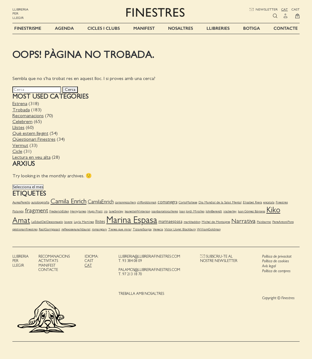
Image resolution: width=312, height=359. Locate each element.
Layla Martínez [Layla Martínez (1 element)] (84, 222)
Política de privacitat (277, 257)
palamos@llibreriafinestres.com (149, 270)
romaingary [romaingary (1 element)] (99, 229)
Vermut (20, 145)
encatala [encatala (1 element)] (268, 202)
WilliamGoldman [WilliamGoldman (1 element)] (209, 229)
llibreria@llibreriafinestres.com (149, 256)
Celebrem (22, 121)
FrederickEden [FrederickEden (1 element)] (59, 211)
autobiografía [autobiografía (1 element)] (40, 202)
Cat (284, 9)
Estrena (19, 103)
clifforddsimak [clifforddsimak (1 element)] (146, 202)
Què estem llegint (30, 133)
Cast (296, 9)
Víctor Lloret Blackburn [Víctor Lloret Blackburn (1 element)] (180, 229)
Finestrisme (27, 28)
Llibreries (218, 28)
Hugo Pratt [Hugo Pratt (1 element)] (95, 211)
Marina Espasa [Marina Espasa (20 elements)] (131, 220)
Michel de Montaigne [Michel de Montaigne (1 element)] (216, 222)
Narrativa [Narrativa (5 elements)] (243, 221)
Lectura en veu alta (31, 157)
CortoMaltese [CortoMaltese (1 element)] (188, 202)
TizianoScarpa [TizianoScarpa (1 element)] (142, 229)
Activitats (48, 261)
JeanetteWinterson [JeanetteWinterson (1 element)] (137, 211)
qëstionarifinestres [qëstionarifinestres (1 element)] (25, 229)
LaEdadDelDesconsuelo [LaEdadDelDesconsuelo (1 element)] (47, 222)
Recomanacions (28, 115)
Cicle (17, 151)
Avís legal (269, 266)
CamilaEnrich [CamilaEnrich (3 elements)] (101, 201)
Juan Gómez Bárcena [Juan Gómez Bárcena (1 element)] (251, 211)
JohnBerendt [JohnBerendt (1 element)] (214, 211)
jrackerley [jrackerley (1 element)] (230, 211)
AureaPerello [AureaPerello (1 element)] (21, 202)
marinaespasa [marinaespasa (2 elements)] (170, 221)
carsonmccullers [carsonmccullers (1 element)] (125, 202)
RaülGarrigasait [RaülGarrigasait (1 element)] (49, 229)
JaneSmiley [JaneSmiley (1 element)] (116, 211)
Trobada (21, 109)
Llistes (18, 127)
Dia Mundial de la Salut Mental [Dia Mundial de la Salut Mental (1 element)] (220, 202)
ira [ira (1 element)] (106, 211)
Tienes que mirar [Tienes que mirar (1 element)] (119, 229)
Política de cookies (275, 261)
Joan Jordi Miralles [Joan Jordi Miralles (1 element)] (191, 211)
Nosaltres (180, 28)
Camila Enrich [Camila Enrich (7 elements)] (69, 201)
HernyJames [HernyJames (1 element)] (78, 211)
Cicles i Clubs (103, 28)
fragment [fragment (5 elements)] (36, 210)
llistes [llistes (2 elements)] (100, 221)
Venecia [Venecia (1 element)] (158, 229)
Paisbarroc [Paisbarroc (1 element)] (264, 222)
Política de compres (276, 271)
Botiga (251, 28)
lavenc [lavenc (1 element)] (68, 222)
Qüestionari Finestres (34, 139)
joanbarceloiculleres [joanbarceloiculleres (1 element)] (164, 211)
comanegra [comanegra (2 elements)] (167, 202)
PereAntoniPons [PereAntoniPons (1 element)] (283, 222)
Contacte (286, 28)
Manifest (144, 28)
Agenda (64, 28)
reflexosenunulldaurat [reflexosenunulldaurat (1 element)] (76, 229)
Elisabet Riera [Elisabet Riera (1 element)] (252, 202)
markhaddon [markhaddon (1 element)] (192, 222)
